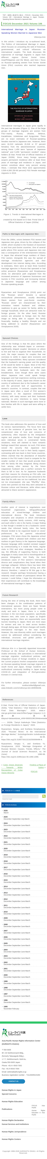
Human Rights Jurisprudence (14, 1132)
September (16, 819)
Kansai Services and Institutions (15, 1124)
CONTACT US (13, 1081)
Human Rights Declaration (13, 1120)
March (6, 813)
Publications (7, 1109)
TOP (4, 15)
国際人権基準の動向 (15, 15)
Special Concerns (9, 1094)
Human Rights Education (12, 1102)
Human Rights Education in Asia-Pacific (38, 1113)
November (8, 1009)
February (15, 1009)
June (23, 825)
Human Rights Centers (11, 1139)
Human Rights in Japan (11, 1090)
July (22, 819)
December (8, 819)
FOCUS (27, 15)
